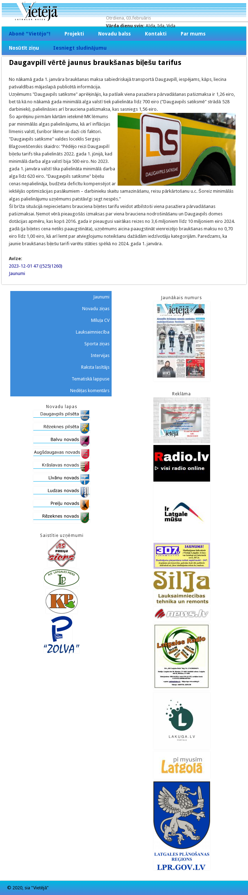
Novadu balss (114, 34)
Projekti (74, 34)
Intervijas (100, 355)
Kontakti (156, 34)
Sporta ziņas (96, 343)
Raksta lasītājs (95, 367)
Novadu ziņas (95, 308)
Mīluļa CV (100, 320)
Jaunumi (17, 273)
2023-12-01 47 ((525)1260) (35, 266)
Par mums (193, 34)
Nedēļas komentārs (89, 390)
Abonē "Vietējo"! (29, 34)
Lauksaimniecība (92, 332)
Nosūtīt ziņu (24, 48)
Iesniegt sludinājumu (80, 48)
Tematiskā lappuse (90, 378)
